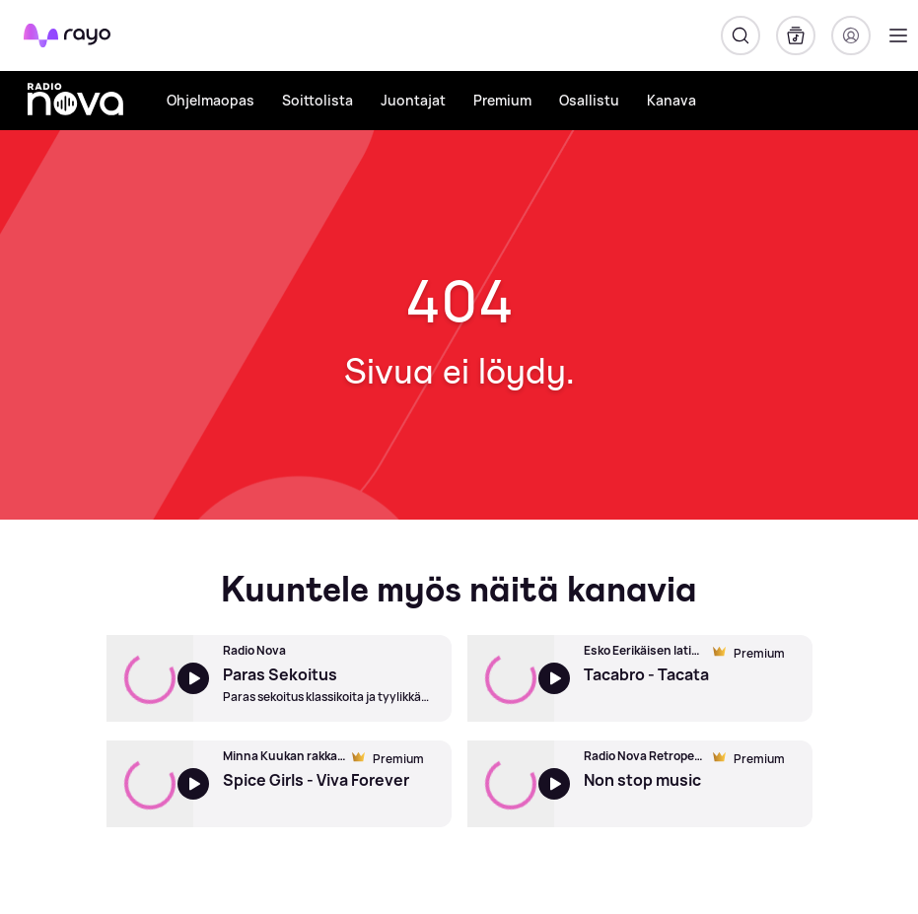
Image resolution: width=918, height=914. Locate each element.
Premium (502, 100)
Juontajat (413, 100)
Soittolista (317, 100)
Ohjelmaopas (210, 100)
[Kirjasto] (795, 35)
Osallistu (589, 100)
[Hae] (740, 35)
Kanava (671, 100)
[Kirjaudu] (851, 35)
